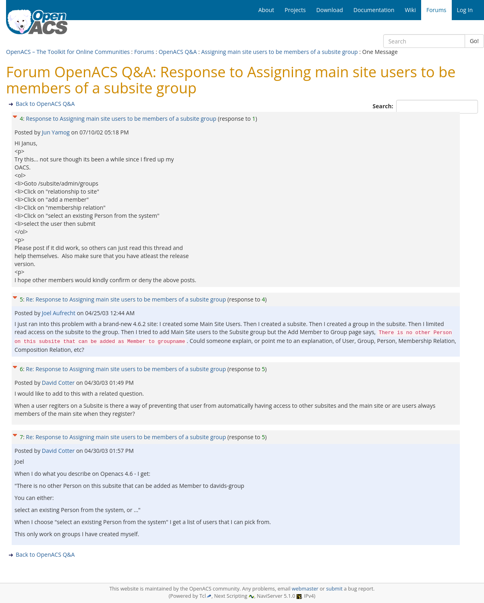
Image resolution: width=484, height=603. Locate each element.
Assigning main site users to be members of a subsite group (279, 52)
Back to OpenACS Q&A (45, 103)
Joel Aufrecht (59, 313)
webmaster (305, 588)
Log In (465, 10)
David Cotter (59, 382)
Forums (144, 52)
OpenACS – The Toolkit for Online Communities (68, 52)
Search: (384, 106)
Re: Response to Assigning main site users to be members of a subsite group (126, 299)
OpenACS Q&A (177, 52)
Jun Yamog (56, 132)
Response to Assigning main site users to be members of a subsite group (121, 118)
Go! (474, 41)
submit (334, 588)
